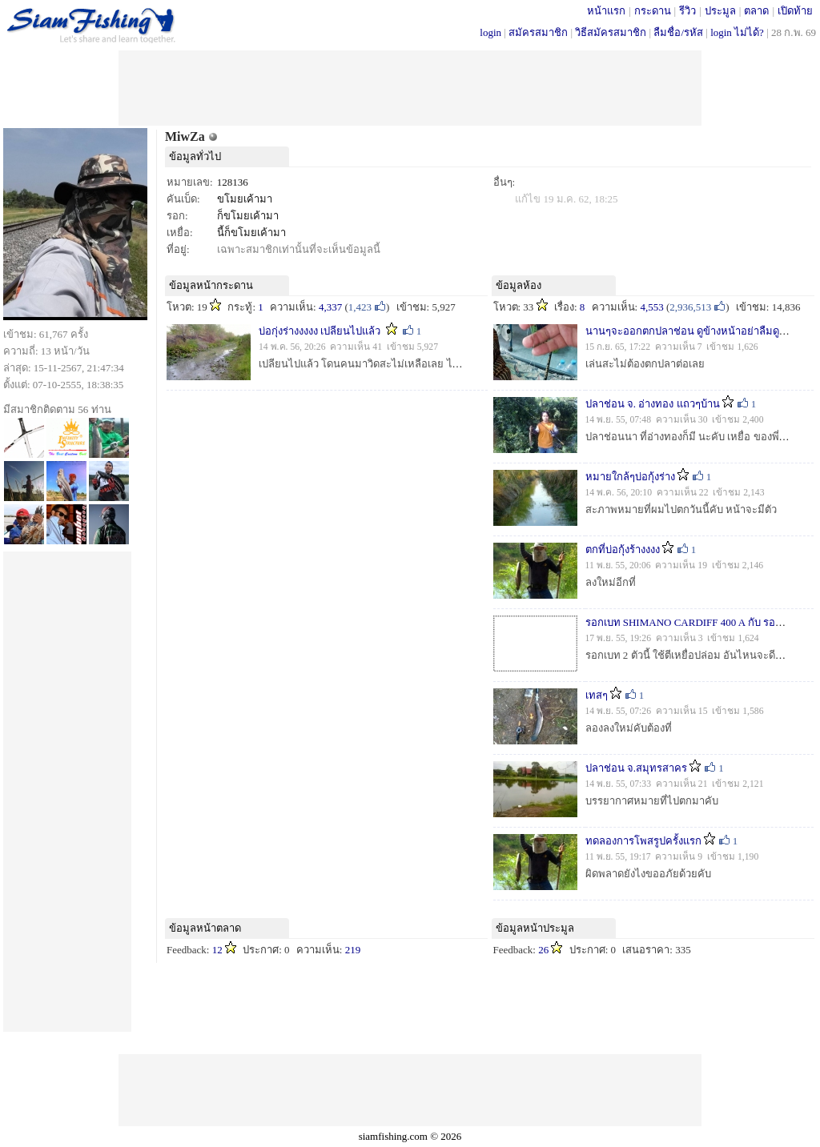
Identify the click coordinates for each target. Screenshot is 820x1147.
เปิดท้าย (795, 11)
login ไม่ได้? (737, 32)
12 (217, 950)
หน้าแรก (606, 11)
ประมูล (720, 11)
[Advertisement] (410, 86)
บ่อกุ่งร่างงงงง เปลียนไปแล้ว (319, 331)
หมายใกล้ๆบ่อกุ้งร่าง (630, 477)
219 (353, 950)
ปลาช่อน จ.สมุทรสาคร (636, 768)
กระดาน (652, 11)
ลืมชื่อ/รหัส (678, 32)
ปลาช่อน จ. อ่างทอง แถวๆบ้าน (652, 404)
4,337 (330, 307)
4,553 (651, 307)
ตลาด (756, 11)
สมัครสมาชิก (538, 32)
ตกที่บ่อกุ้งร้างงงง (622, 549)
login (490, 32)
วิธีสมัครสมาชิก (610, 32)
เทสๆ (596, 695)
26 (543, 950)
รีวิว (687, 11)
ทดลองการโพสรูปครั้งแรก (643, 841)
